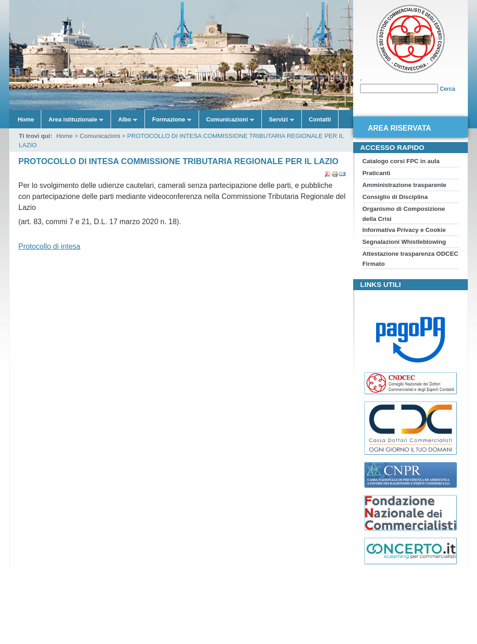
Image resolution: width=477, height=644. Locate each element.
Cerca (447, 89)
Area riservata (399, 128)
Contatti (320, 119)
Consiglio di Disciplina (395, 196)
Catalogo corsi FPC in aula (400, 161)
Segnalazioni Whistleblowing (404, 241)
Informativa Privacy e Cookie (404, 229)
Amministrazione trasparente (404, 185)
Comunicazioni (100, 135)
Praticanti (376, 173)
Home (26, 119)
